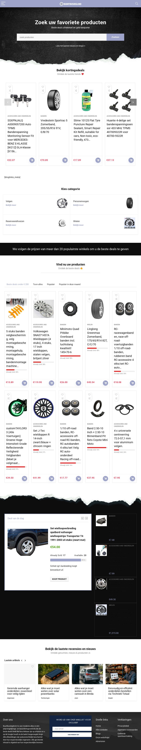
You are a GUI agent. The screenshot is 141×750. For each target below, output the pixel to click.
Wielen (90, 325)
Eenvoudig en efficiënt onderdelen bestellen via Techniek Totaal (120, 691)
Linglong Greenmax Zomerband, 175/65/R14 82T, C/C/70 (97, 336)
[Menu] (3, 3)
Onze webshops (102, 737)
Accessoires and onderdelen (19, 116)
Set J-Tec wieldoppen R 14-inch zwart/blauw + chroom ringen (42, 438)
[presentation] (7, 102)
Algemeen (10, 698)
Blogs (98, 734)
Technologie (45, 698)
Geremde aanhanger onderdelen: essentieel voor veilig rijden (19, 691)
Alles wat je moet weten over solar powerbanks (50, 691)
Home (98, 726)
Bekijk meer (11, 205)
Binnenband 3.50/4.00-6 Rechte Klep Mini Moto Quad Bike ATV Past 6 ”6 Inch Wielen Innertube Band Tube (121, 528)
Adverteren (100, 741)
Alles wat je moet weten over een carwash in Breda (84, 691)
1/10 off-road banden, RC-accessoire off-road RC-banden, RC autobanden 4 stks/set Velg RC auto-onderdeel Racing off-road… (70, 444)
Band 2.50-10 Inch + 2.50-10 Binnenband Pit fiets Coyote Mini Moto (97, 436)
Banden (44, 116)
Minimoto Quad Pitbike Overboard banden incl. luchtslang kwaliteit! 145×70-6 (69, 340)
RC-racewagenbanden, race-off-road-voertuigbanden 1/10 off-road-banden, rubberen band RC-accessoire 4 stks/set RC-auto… (124, 348)
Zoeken (115, 39)
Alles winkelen (102, 730)
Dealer (110, 698)
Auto (76, 698)
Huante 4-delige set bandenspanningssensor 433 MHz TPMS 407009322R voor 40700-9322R (120, 128)
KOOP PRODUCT (32, 160)
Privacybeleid (123, 726)
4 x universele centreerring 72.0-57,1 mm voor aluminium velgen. (123, 438)
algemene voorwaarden (128, 730)
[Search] (136, 3)
